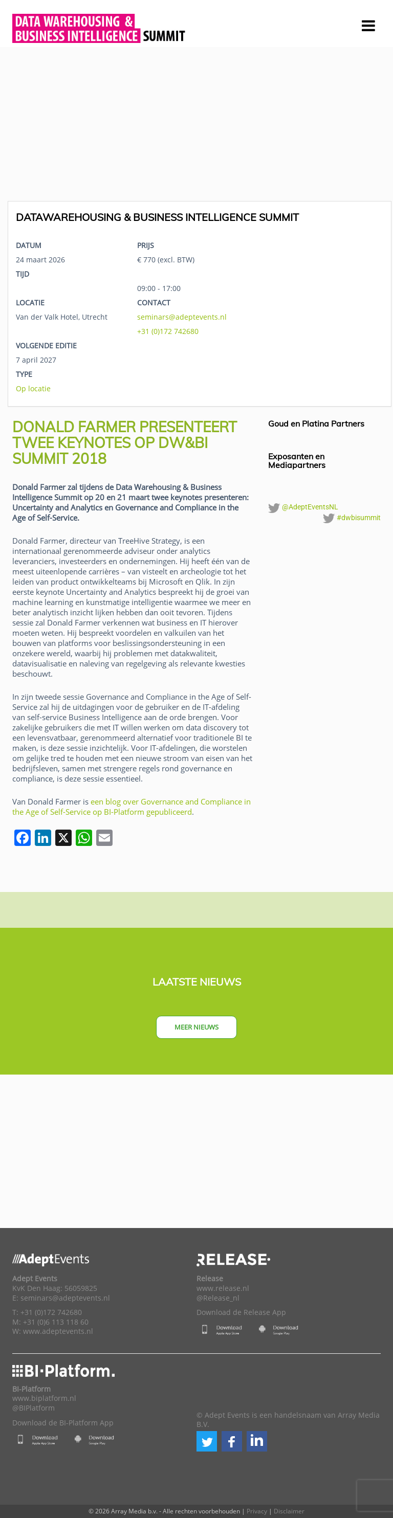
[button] (206, 1441)
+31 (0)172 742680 (168, 331)
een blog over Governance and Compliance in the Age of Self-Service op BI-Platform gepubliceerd (131, 806)
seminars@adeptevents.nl (182, 317)
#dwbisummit (352, 518)
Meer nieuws (196, 1027)
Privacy (257, 1511)
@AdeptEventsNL (303, 508)
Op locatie (33, 388)
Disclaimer (289, 1511)
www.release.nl (222, 1288)
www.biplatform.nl (44, 1398)
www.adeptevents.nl (58, 1331)
